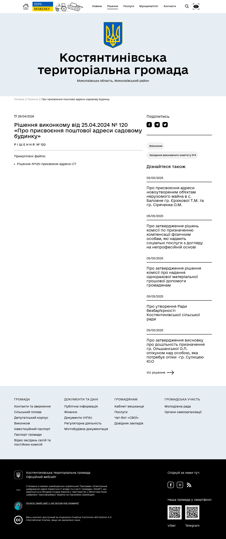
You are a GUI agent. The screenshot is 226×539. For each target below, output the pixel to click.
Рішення (33, 99)
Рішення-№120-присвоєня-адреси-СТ (46, 164)
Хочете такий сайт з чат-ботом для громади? (52, 503)
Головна (19, 99)
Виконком (155, 146)
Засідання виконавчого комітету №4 (172, 155)
